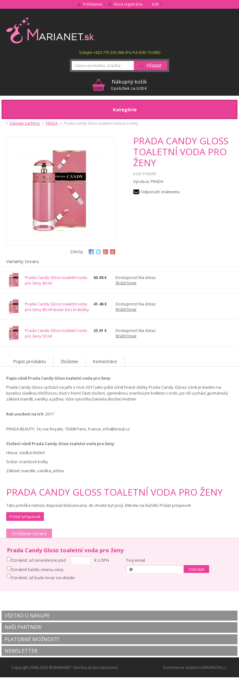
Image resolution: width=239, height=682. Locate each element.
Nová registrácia (128, 4)
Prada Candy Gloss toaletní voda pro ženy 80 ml (56, 280)
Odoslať (196, 569)
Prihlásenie (92, 4)
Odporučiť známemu (160, 192)
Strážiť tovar (126, 283)
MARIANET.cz (51, 30)
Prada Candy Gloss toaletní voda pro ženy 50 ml (56, 333)
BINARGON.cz (214, 667)
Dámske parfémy (25, 123)
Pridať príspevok (25, 516)
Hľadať (154, 65)
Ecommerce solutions (182, 667)
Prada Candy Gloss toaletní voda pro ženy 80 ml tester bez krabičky (57, 306)
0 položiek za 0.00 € (129, 84)
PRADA (52, 123)
